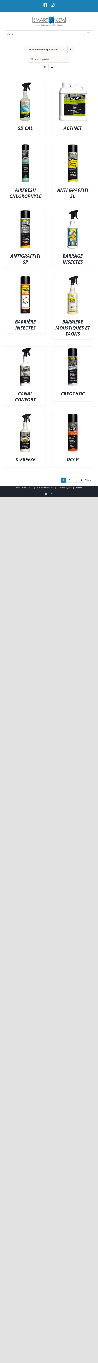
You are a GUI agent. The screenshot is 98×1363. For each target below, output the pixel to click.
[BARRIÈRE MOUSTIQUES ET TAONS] (72, 277)
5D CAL (25, 128)
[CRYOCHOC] (72, 348)
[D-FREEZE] (25, 414)
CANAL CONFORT (25, 396)
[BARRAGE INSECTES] (72, 211)
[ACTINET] (72, 83)
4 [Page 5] (81, 480)
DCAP (73, 459)
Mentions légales (64, 487)
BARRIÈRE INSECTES (25, 324)
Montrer (40, 59)
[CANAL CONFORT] (25, 348)
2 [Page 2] (69, 480)
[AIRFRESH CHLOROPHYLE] (25, 145)
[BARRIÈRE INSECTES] (25, 277)
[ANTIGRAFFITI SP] (25, 211)
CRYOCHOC (73, 393)
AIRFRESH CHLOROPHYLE (25, 193)
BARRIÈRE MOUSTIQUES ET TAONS (72, 327)
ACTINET (73, 128)
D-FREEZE (25, 459)
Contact (78, 487)
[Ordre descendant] (70, 49)
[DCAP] (72, 414)
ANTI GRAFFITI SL (72, 193)
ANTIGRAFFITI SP (25, 259)
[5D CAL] (25, 83)
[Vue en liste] (52, 67)
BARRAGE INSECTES (73, 259)
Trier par (42, 49)
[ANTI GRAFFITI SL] (72, 145)
